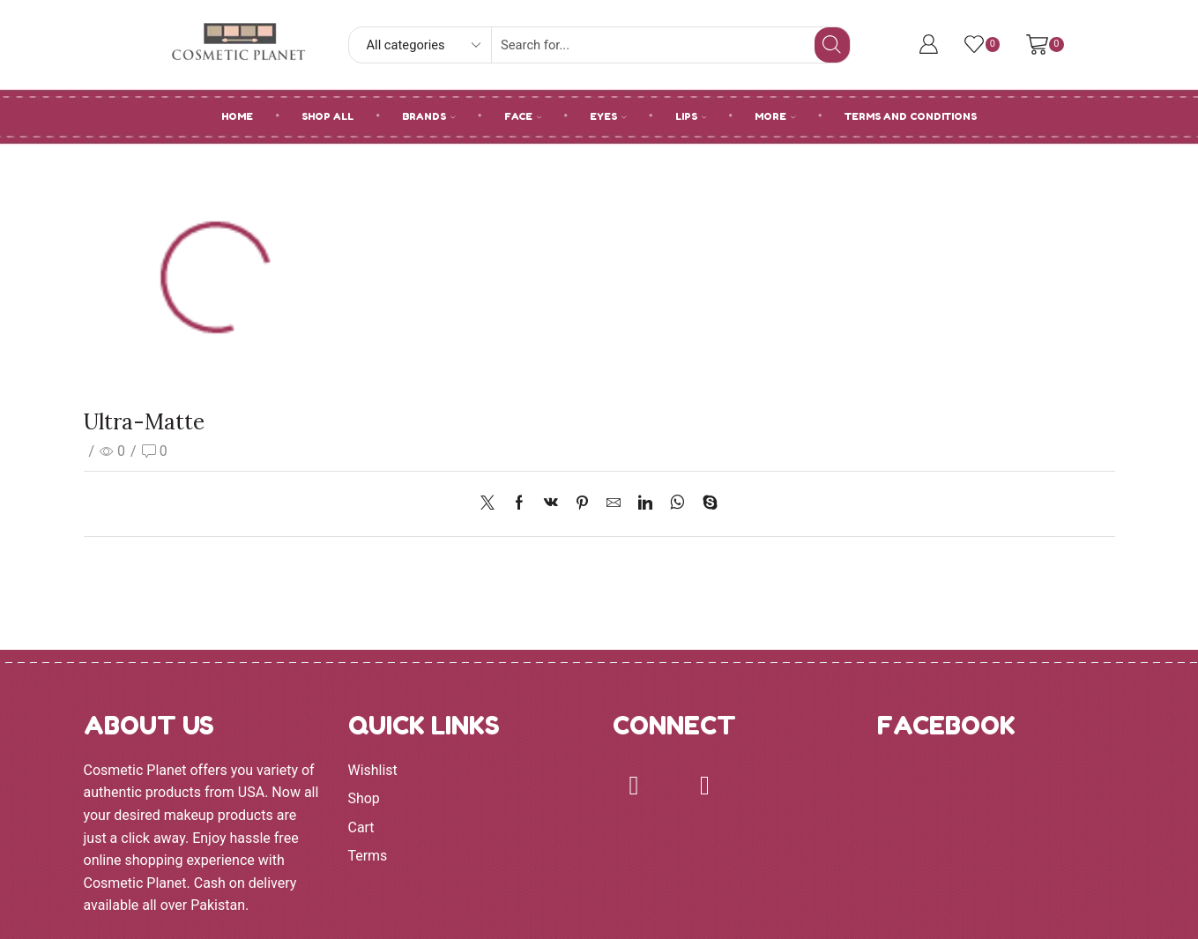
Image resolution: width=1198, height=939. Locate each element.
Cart (361, 827)
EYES (608, 116)
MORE (775, 116)
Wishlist (373, 770)
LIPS (691, 116)
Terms (368, 855)
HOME (237, 116)
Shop (364, 798)
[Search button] (832, 45)
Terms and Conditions (911, 116)
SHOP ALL (327, 116)
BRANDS (429, 116)
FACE (523, 116)
